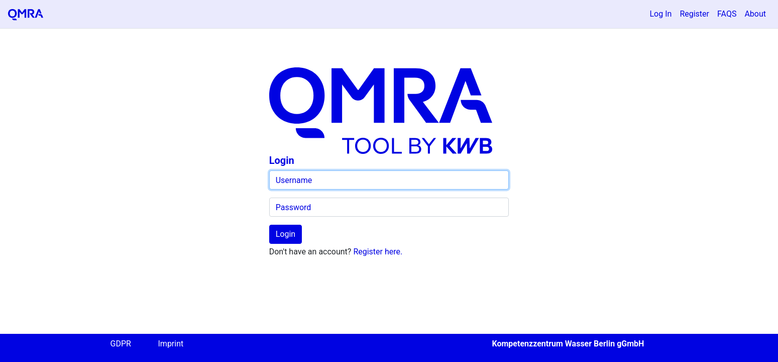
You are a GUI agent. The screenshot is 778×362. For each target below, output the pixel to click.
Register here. (377, 251)
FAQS (726, 14)
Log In (661, 14)
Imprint (171, 343)
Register (694, 14)
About (755, 14)
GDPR (120, 343)
